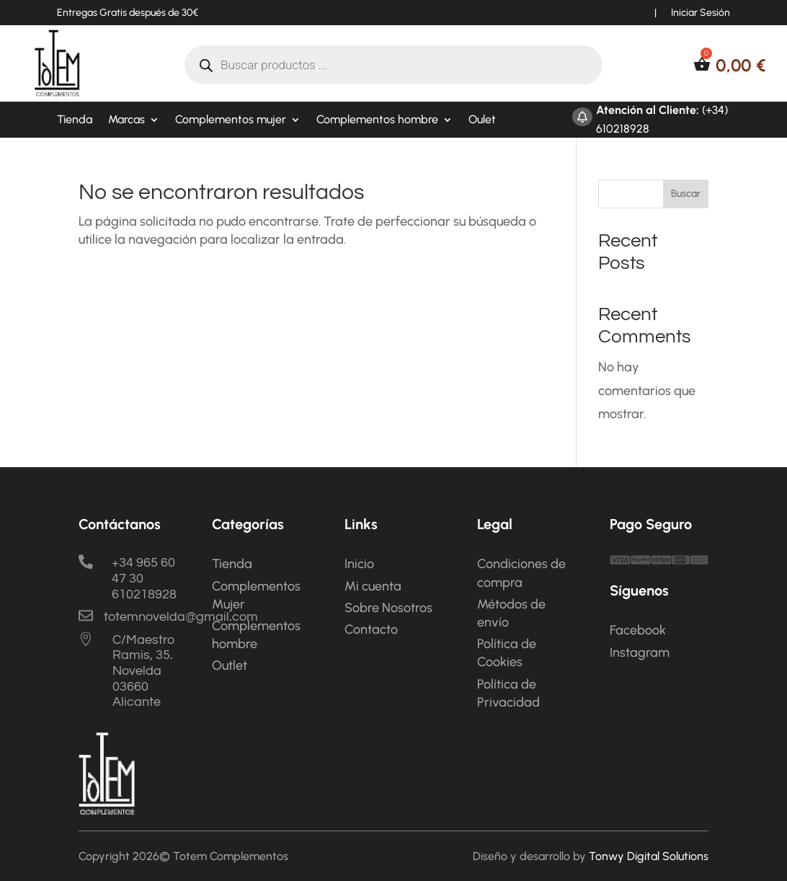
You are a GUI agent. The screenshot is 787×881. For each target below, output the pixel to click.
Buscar (686, 193)
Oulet (482, 120)
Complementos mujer (230, 120)
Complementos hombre (377, 120)
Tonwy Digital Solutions (648, 856)
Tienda (74, 120)
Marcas (126, 120)
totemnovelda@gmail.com (181, 617)
